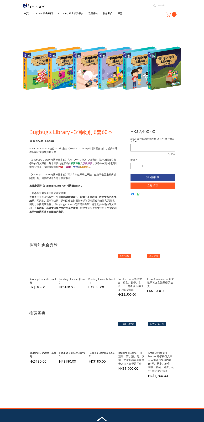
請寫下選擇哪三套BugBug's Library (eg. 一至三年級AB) (152, 140)
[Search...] (165, 6)
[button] (172, 14)
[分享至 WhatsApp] (139, 194)
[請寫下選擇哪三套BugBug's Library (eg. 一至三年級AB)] (152, 147)
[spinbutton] (138, 166)
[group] (102, 275)
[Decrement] (133, 166)
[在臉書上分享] (133, 194)
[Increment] (143, 166)
